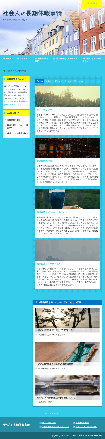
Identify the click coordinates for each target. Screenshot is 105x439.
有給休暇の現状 (44, 161)
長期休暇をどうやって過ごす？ (52, 212)
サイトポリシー (44, 110)
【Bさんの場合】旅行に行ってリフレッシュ (56, 330)
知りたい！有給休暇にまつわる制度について (64, 81)
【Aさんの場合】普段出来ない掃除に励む (55, 364)
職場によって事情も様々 (49, 264)
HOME (8, 58)
